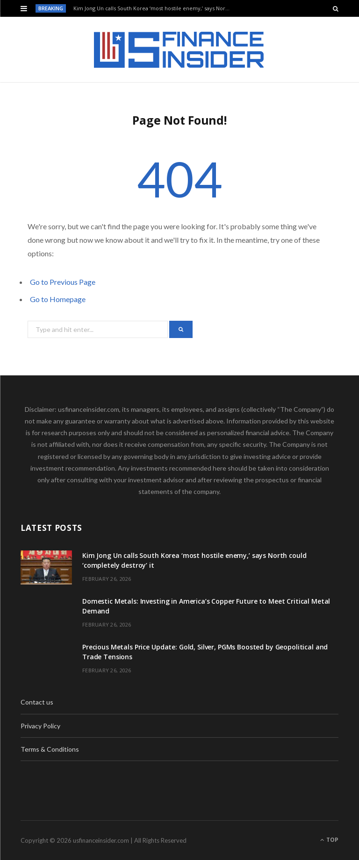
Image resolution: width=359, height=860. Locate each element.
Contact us (37, 702)
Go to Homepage (58, 299)
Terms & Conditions (50, 749)
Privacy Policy (40, 726)
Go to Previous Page (62, 281)
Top (329, 840)
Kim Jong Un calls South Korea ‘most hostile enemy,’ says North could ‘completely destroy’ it (154, 8)
